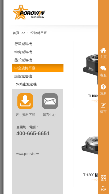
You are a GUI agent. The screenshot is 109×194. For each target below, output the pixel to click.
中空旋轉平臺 (37, 33)
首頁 (16, 33)
